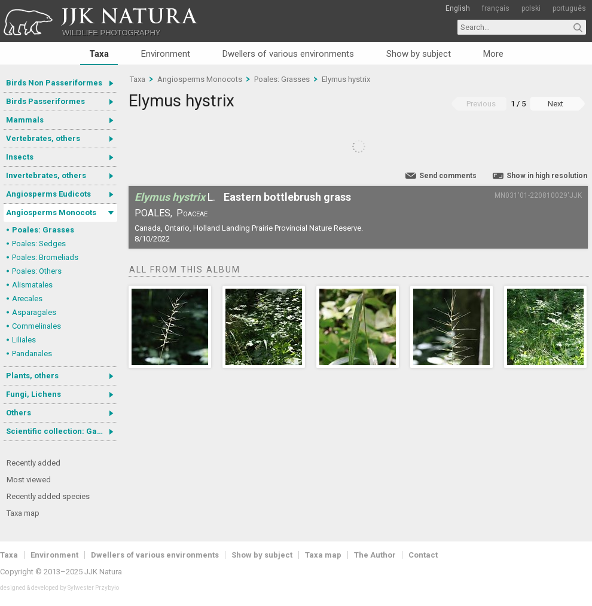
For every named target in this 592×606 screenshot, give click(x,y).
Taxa (99, 53)
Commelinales (36, 326)
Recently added (33, 462)
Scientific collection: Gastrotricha (61, 431)
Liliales (24, 339)
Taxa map (23, 513)
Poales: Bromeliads (45, 257)
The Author (375, 554)
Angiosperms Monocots (51, 212)
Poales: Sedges (39, 243)
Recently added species (48, 496)
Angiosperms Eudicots (48, 193)
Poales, (153, 213)
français (495, 8)
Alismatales (32, 284)
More (493, 53)
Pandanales (32, 353)
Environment (165, 53)
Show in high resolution (546, 175)
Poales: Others (37, 271)
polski (531, 8)
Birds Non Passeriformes (54, 82)
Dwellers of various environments (288, 53)
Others (18, 412)
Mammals (25, 119)
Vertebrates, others (43, 138)
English (457, 8)
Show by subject (418, 53)
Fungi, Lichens (33, 394)
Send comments (448, 175)
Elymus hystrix (346, 79)
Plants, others (32, 375)
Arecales (27, 298)
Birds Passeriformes (45, 101)
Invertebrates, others (46, 175)
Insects (19, 156)
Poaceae (191, 213)
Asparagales (34, 312)
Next (555, 103)
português (569, 8)
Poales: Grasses (43, 229)
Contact (423, 554)
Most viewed (29, 479)
